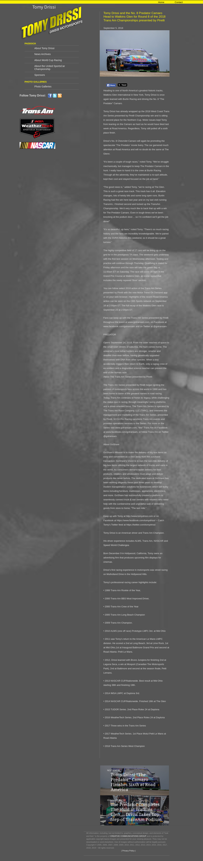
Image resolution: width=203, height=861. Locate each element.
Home (161, 2)
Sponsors (39, 75)
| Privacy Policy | (128, 851)
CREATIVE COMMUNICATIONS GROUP (128, 836)
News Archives (42, 54)
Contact (179, 2)
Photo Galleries (43, 86)
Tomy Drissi (44, 7)
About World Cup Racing (48, 60)
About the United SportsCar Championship (49, 67)
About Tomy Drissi (44, 48)
